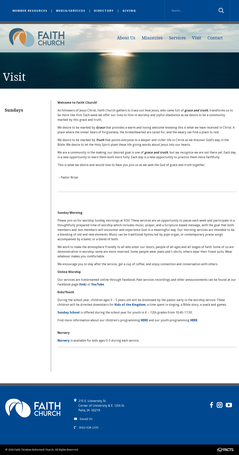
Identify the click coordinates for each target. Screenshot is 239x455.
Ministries (152, 37)
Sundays (14, 110)
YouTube (97, 284)
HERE (144, 320)
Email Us (83, 419)
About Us (126, 37)
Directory (104, 10)
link (83, 284)
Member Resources (30, 10)
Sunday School (68, 312)
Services (177, 37)
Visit (196, 37)
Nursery (63, 340)
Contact (215, 37)
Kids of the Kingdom (130, 305)
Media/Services (70, 10)
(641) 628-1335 (86, 427)
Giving (129, 10)
